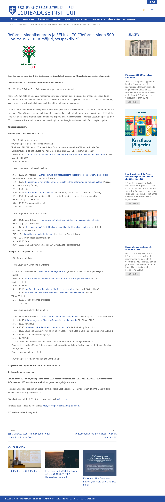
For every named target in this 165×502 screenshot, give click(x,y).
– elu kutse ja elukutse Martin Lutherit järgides (50, 289)
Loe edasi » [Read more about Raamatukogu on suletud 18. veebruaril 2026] (133, 274)
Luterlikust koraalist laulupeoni (38, 234)
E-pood (151, 2)
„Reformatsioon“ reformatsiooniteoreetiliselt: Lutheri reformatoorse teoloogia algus (63, 181)
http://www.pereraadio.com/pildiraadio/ (61, 405)
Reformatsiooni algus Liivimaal (39, 192)
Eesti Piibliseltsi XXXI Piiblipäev (24, 471)
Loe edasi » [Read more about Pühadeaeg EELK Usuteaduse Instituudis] (133, 102)
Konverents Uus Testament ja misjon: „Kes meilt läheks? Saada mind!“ (99, 481)
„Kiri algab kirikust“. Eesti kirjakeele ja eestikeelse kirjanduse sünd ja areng (59, 227)
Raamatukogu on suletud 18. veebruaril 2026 (138, 248)
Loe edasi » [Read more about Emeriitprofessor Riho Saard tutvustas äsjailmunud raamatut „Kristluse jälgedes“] (133, 203)
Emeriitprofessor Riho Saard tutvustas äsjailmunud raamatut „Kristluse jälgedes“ (139, 176)
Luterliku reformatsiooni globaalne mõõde (58, 316)
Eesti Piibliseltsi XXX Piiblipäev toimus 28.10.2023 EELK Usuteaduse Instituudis (61, 474)
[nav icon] (152, 10)
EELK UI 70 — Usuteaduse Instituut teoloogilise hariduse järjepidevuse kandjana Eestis (65, 154)
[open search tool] (144, 10)
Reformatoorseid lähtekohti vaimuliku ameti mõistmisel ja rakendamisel (58, 278)
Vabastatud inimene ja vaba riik (51, 271)
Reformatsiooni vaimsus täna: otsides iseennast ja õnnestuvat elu (55, 292)
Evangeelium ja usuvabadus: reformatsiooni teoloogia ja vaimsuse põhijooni (74, 174)
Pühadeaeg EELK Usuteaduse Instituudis (138, 76)
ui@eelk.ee (62, 399)
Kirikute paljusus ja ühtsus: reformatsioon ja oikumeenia (51, 320)
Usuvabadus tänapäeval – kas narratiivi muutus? (47, 327)
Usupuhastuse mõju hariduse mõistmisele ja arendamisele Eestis (69, 219)
